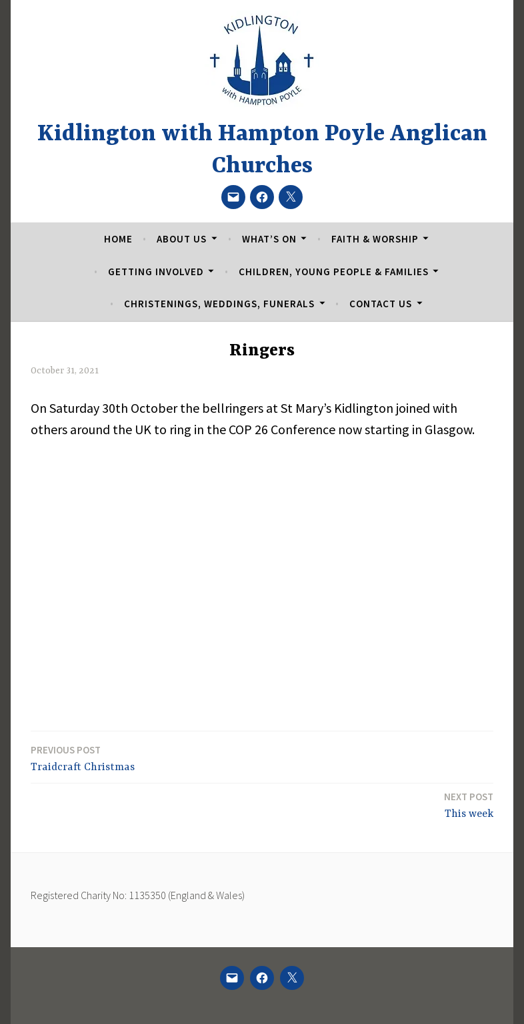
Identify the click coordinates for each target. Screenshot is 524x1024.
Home (118, 238)
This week (468, 804)
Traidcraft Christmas (83, 758)
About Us (182, 238)
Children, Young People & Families (334, 271)
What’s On (269, 238)
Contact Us (380, 303)
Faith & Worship (375, 238)
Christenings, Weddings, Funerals (219, 303)
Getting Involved (156, 271)
